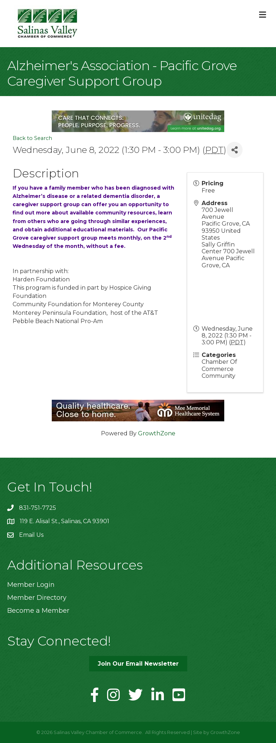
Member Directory (36, 598)
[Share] (234, 150)
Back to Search (32, 138)
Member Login (31, 585)
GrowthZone (156, 433)
